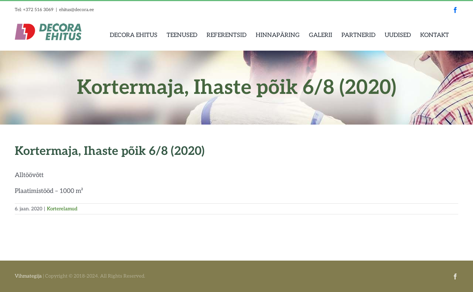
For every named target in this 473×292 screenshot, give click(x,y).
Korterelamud (62, 209)
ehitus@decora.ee (76, 10)
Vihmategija (28, 276)
